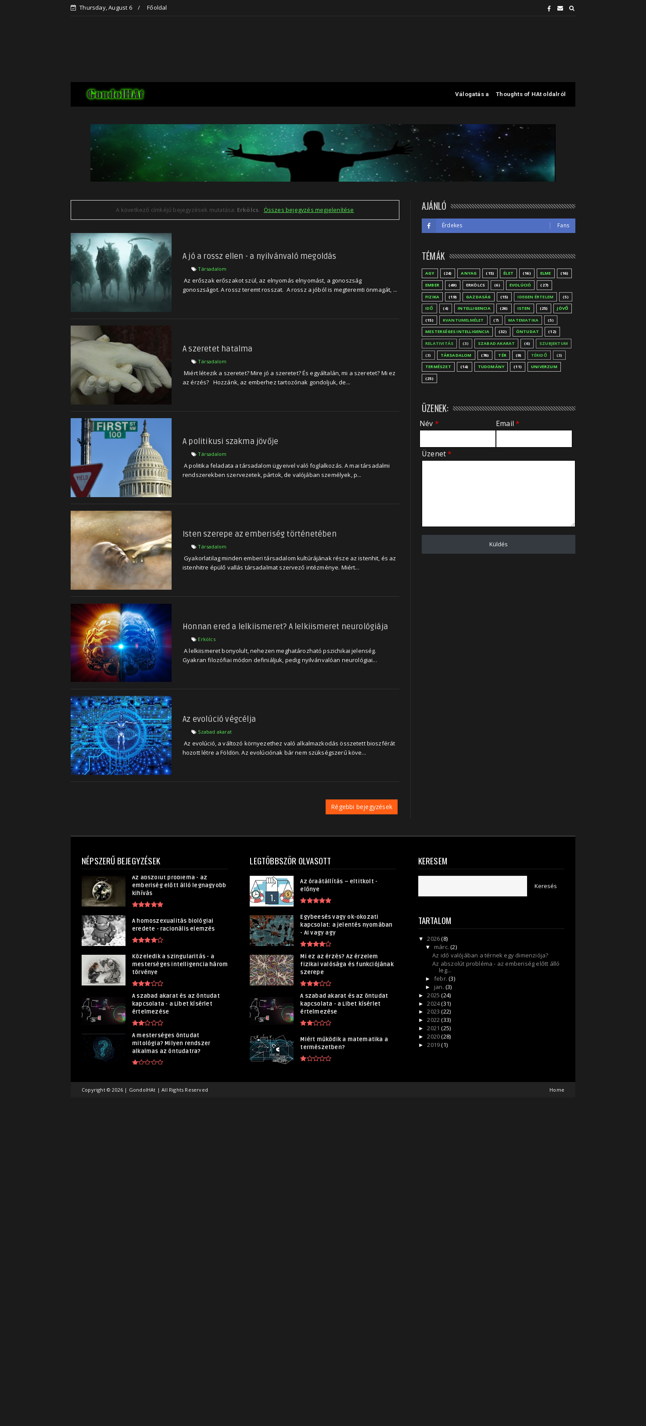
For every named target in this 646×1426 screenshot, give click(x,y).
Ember (432, 285)
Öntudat (527, 331)
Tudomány (491, 366)
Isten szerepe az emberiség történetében (260, 534)
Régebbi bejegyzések (361, 807)
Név (429, 423)
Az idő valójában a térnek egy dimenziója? (490, 955)
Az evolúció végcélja (219, 719)
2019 (434, 1045)
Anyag (469, 273)
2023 (434, 1011)
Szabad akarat (215, 731)
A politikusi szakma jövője (230, 441)
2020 (434, 1036)
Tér (502, 355)
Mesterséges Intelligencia (457, 331)
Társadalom (212, 268)
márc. (442, 947)
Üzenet (437, 454)
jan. (439, 987)
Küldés (498, 544)
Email (508, 423)
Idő (429, 308)
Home (556, 1090)
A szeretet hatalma (218, 349)
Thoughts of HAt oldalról (531, 94)
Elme (545, 273)
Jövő (562, 308)
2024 (434, 1003)
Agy (429, 273)
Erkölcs (206, 639)
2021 (434, 1028)
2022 (434, 1020)
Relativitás (439, 343)
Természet (438, 366)
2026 (434, 938)
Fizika (432, 297)
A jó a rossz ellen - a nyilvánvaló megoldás (260, 256)
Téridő (539, 355)
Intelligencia (474, 308)
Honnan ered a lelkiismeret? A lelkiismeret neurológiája (285, 626)
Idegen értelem (535, 297)
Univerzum (544, 366)
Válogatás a (472, 94)
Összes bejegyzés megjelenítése (309, 210)
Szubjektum (553, 343)
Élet (508, 273)
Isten (524, 308)
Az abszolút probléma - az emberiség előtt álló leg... (496, 967)
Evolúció (520, 285)
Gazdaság (478, 297)
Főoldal (157, 7)
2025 (434, 995)
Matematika (523, 320)
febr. (441, 978)
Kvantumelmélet (463, 320)
